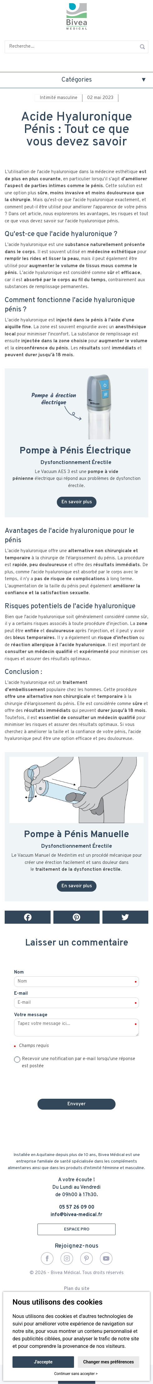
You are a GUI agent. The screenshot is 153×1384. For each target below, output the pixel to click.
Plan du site (76, 1289)
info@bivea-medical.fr (76, 1215)
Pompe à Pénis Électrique (75, 451)
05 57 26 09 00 (76, 1207)
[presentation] (76, 1082)
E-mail (21, 994)
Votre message (30, 1015)
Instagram (67, 1258)
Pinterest (86, 1258)
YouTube (106, 1258)
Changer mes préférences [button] (108, 1361)
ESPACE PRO (76, 1229)
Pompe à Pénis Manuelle (76, 835)
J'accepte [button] (43, 1361)
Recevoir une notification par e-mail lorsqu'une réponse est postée (78, 1062)
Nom (19, 972)
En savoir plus (77, 502)
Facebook (47, 1258)
